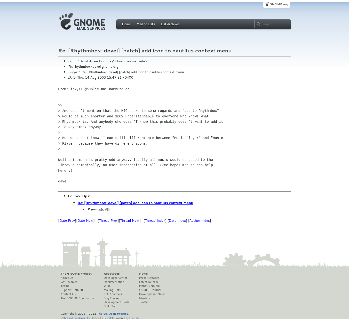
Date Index (177, 220)
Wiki (107, 286)
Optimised (67, 318)
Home (126, 24)
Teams (65, 286)
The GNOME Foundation (77, 298)
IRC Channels (113, 294)
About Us (67, 278)
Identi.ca (145, 298)
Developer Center (115, 278)
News (143, 274)
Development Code (116, 302)
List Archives (170, 24)
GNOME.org (279, 4)
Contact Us (68, 294)
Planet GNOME (149, 286)
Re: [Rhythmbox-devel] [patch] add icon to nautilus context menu (135, 202)
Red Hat (108, 318)
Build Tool (110, 306)
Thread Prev (108, 220)
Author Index (199, 220)
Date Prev (67, 220)
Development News (152, 294)
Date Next (85, 220)
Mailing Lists (145, 24)
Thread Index (155, 220)
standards (83, 318)
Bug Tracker (112, 298)
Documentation (114, 282)
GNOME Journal (150, 290)
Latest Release (149, 282)
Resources (112, 274)
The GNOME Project (76, 274)
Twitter (144, 302)
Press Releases (149, 278)
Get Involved (69, 282)
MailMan (134, 318)
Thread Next (130, 220)
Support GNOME (72, 290)
